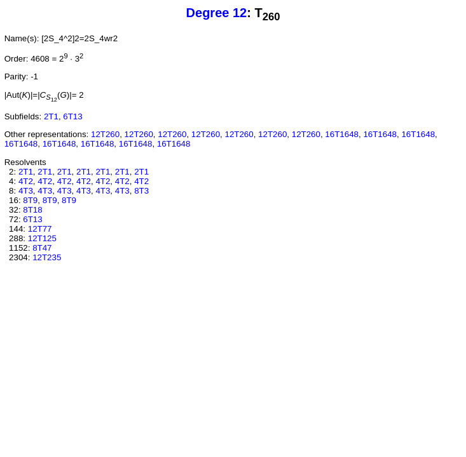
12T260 (105, 134)
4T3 (25, 190)
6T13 (72, 116)
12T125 (42, 238)
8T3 (141, 190)
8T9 (30, 200)
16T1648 (342, 134)
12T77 (40, 229)
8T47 (41, 248)
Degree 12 (216, 13)
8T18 (32, 210)
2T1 (51, 116)
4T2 (25, 181)
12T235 (46, 257)
